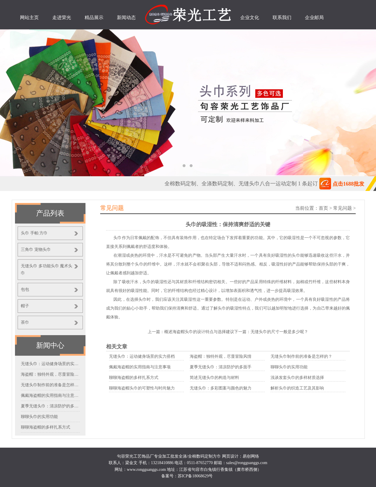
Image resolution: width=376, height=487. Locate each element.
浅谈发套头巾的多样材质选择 (297, 377)
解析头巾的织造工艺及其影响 (297, 388)
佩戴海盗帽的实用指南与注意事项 (140, 367)
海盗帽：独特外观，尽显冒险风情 (220, 356)
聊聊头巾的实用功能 (289, 367)
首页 (323, 208)
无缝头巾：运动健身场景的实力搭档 (142, 356)
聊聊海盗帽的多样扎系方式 (133, 377)
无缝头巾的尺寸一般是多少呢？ (279, 332)
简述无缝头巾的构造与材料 (214, 377)
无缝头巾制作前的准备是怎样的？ (301, 356)
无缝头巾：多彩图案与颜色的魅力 (220, 388)
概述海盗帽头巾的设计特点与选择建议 (199, 332)
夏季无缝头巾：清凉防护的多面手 (220, 367)
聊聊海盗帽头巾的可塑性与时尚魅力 (142, 388)
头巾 (296, 255)
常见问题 (342, 208)
